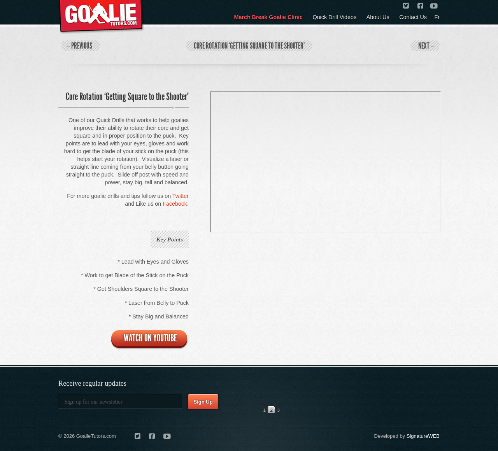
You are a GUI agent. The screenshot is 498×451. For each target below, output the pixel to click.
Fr (437, 17)
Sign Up (202, 402)
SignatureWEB (423, 436)
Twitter (180, 196)
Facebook (175, 204)
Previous (79, 46)
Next (426, 46)
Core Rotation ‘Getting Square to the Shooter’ (249, 46)
